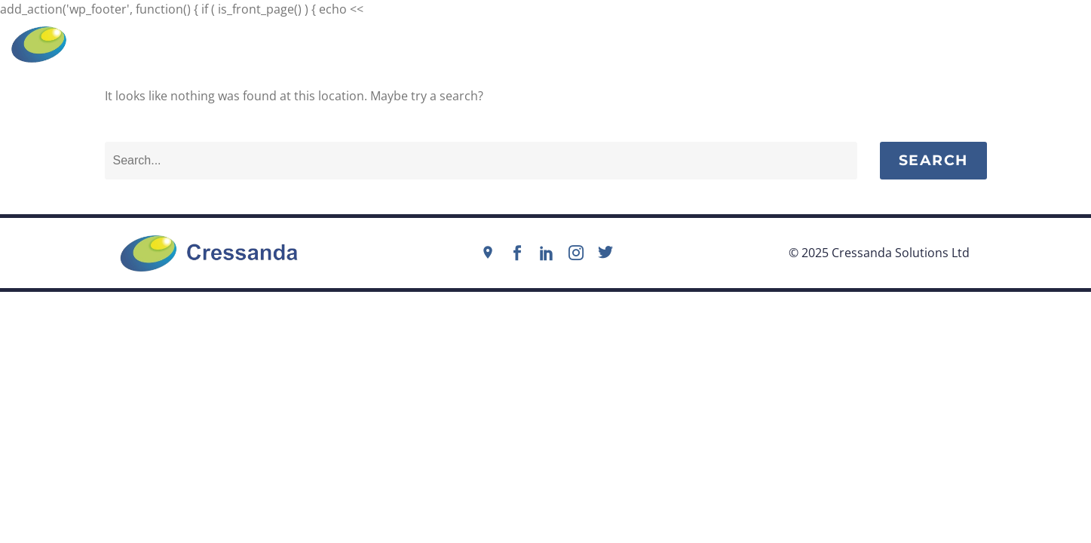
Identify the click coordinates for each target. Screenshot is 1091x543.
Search (933, 160)
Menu (1051, 44)
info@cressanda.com (553, 44)
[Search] (481, 160)
